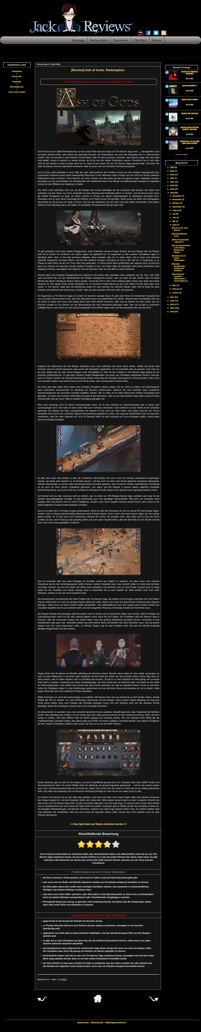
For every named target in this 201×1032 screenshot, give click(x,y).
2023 (172, 174)
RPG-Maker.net (17, 87)
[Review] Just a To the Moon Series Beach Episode (189, 142)
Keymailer (16, 82)
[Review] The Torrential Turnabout (189, 73)
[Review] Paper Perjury (189, 99)
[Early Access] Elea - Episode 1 (180, 241)
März (174, 285)
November (177, 199)
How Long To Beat (17, 92)
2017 (172, 297)
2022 (172, 178)
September (177, 207)
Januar (175, 293)
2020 (172, 185)
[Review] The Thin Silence (180, 229)
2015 (172, 304)
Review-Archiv (99, 40)
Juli (174, 214)
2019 (172, 189)
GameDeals (17, 71)
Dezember (177, 196)
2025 (172, 167)
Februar (176, 289)
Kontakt (156, 40)
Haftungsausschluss (115, 1022)
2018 (172, 193)
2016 (172, 301)
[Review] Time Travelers (189, 113)
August (175, 210)
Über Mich (140, 40)
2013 (172, 312)
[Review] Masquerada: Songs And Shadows (178, 267)
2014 (172, 308)
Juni (174, 217)
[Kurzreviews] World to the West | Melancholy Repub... (181, 248)
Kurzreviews (120, 40)
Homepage (78, 40)
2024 (172, 171)
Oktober (176, 203)
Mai (174, 221)
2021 (172, 182)
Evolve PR (16, 76)
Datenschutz (97, 1022)
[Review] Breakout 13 (189, 85)
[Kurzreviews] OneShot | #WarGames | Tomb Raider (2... (180, 277)
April (174, 225)
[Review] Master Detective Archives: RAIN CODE (189, 128)
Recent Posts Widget (181, 154)
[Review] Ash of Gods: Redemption (179, 258)
